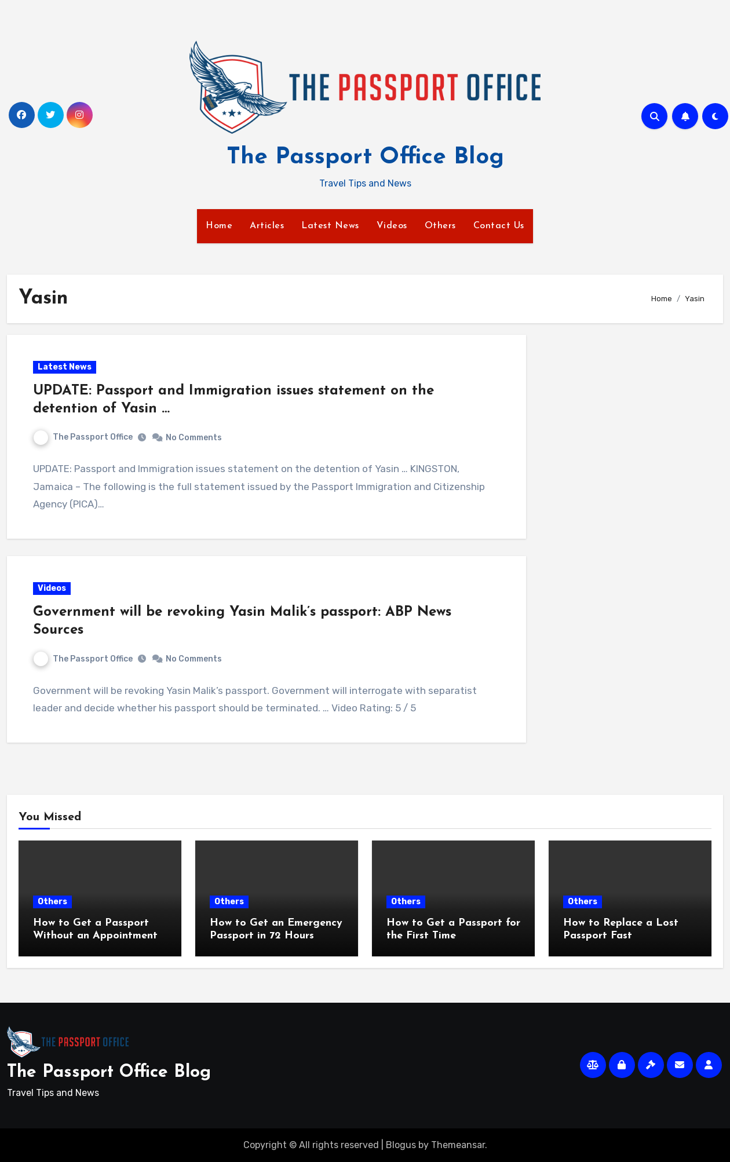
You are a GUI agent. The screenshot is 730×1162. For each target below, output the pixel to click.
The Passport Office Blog (365, 157)
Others (440, 226)
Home (219, 226)
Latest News (330, 226)
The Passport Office (83, 437)
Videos (392, 226)
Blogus (401, 1144)
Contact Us (498, 226)
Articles (267, 226)
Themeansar (458, 1144)
